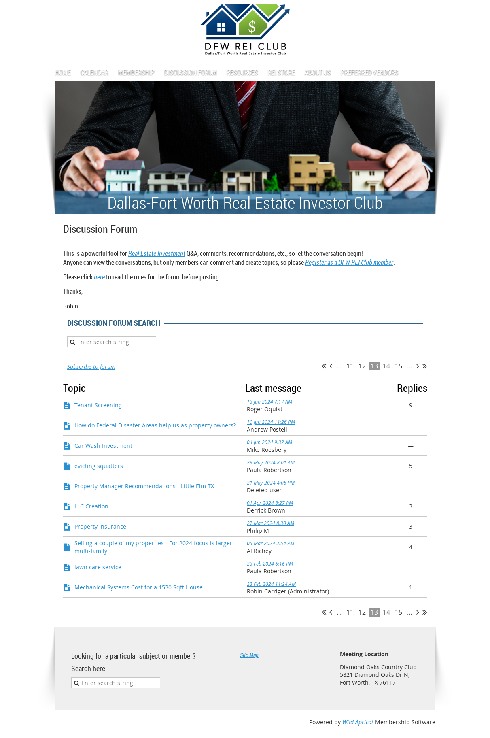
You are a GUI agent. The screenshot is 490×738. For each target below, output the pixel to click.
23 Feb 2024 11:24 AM (271, 584)
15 (398, 366)
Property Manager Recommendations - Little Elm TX (144, 486)
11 (350, 366)
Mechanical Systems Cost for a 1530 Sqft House (138, 587)
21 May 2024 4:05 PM (271, 482)
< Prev (331, 366)
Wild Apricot (357, 722)
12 (362, 366)
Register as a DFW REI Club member (349, 262)
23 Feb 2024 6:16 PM (270, 563)
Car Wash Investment (103, 445)
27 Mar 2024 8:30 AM (270, 523)
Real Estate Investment (156, 253)
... (339, 366)
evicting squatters (98, 466)
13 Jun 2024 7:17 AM (269, 401)
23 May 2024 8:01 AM (271, 462)
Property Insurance (100, 526)
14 (386, 366)
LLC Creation (91, 506)
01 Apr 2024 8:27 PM (270, 503)
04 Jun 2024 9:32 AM (269, 442)
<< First (324, 366)
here (99, 276)
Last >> (425, 366)
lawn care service (97, 567)
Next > (418, 366)
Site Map (249, 655)
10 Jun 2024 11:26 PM (271, 422)
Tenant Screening (98, 405)
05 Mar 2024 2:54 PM (270, 543)
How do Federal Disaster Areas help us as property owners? (155, 425)
